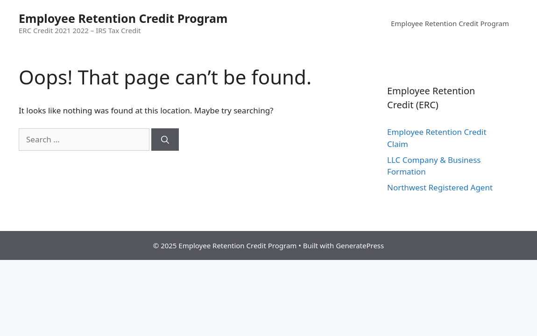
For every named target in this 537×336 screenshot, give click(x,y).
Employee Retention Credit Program (123, 18)
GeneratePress (360, 245)
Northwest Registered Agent (440, 187)
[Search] (165, 139)
